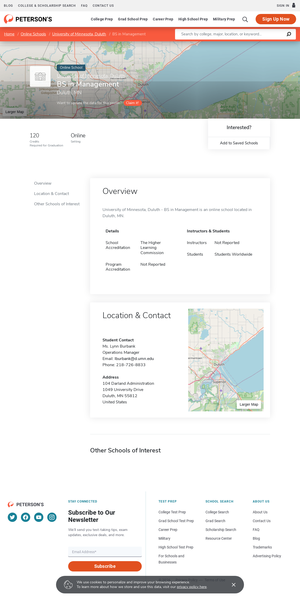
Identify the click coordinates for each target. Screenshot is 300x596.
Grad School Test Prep (176, 521)
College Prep (102, 19)
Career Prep (163, 19)
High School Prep (193, 19)
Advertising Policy (267, 556)
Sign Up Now (275, 19)
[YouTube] (38, 517)
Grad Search (215, 521)
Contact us (103, 5)
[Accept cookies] (230, 585)
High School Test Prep (176, 547)
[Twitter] (12, 517)
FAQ (84, 5)
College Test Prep (172, 512)
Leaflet (237, 43)
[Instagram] (52, 517)
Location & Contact (51, 194)
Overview (42, 183)
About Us (260, 512)
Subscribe (105, 566)
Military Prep (224, 19)
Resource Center (219, 538)
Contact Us (262, 521)
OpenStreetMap (265, 43)
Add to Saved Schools (239, 143)
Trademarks (262, 547)
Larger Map (14, 112)
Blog (8, 5)
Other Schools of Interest (57, 204)
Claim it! (132, 102)
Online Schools (33, 34)
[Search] (245, 19)
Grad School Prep (133, 19)
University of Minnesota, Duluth (79, 34)
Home (9, 34)
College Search (217, 512)
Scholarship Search (221, 530)
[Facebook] (25, 517)
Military (164, 538)
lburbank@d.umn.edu (134, 359)
